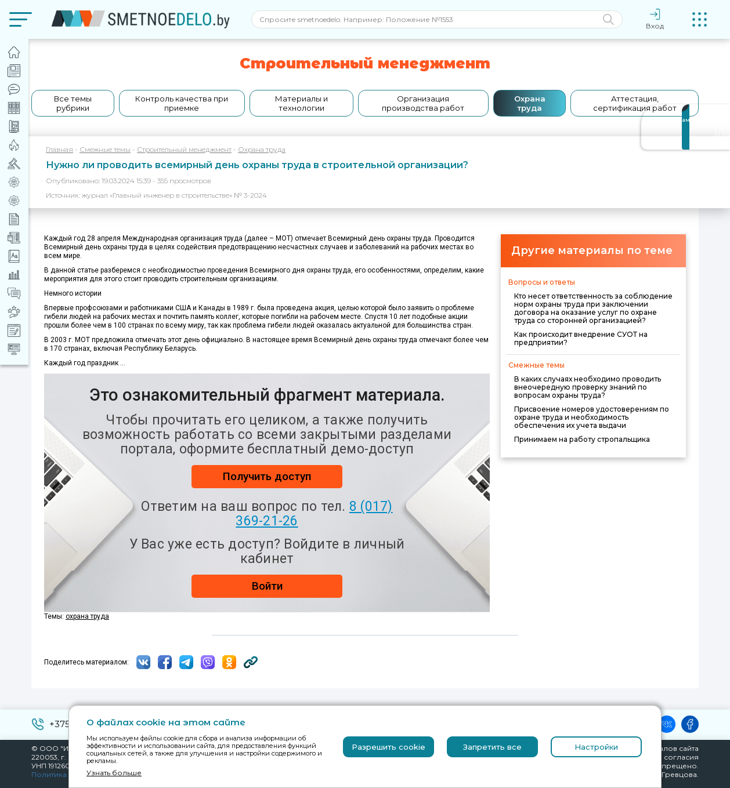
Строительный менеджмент (184, 149)
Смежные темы (105, 149)
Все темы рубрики (73, 103)
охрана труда (87, 616)
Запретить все (492, 746)
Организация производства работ (423, 103)
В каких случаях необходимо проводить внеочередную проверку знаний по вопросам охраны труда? (587, 387)
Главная (59, 149)
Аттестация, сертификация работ (635, 103)
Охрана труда (529, 103)
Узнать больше (114, 772)
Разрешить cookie (388, 746)
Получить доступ (267, 476)
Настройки (596, 746)
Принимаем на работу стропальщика (582, 439)
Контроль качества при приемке (181, 103)
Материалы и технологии (301, 103)
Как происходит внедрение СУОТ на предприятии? (581, 338)
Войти (267, 586)
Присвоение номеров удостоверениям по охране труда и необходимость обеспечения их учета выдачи (591, 417)
